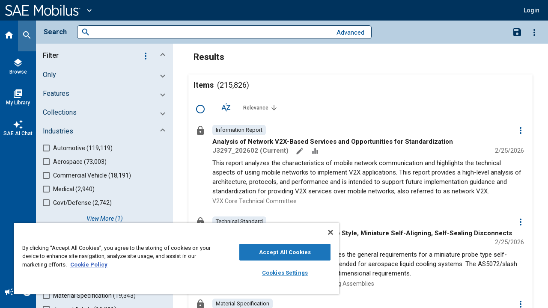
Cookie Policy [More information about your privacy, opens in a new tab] (88, 264)
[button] (531, 10)
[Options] (534, 32)
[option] (239, 130)
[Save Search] (517, 31)
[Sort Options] (226, 107)
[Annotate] (300, 152)
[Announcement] (9, 292)
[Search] (27, 36)
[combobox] (211, 32)
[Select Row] (200, 109)
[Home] (9, 36)
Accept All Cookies (278, 252)
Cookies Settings (278, 273)
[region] (172, 258)
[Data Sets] (316, 152)
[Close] (322, 232)
